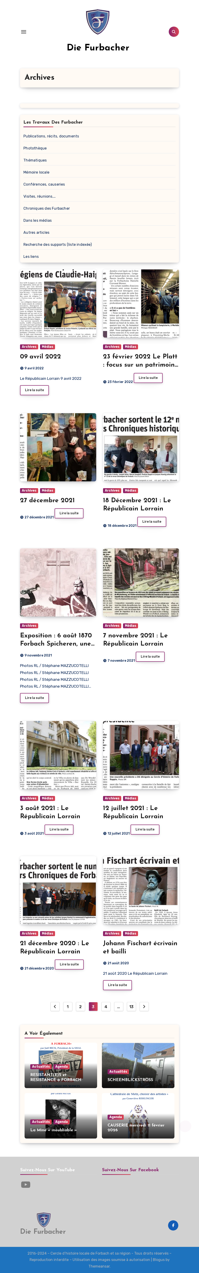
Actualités (41, 1067)
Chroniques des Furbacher (46, 208)
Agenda (61, 1067)
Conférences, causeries (44, 184)
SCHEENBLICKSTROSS (130, 1080)
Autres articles (36, 232)
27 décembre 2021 (47, 500)
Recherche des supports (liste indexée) (57, 244)
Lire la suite (34, 390)
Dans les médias (37, 220)
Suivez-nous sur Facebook (130, 1170)
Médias (47, 347)
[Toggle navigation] (23, 32)
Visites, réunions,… (39, 196)
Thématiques (35, 160)
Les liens (31, 256)
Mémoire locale (36, 172)
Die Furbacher (98, 48)
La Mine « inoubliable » (53, 1130)
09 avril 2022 (40, 357)
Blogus (159, 1260)
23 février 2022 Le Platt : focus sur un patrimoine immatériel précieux (140, 365)
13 (131, 1006)
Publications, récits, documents (51, 136)
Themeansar (99, 1266)
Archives (29, 347)
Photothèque (35, 148)
